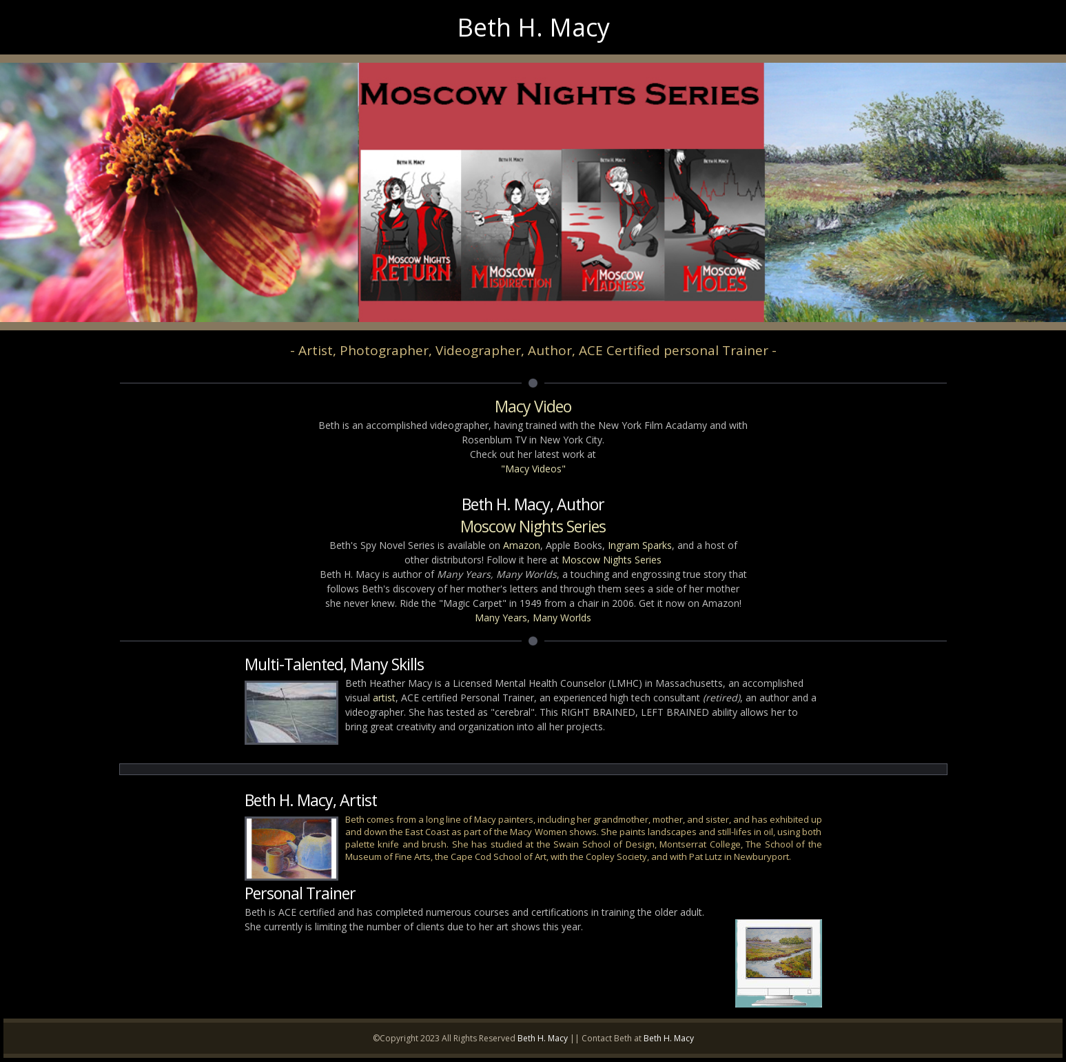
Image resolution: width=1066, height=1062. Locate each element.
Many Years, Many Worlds (533, 617)
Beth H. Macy (542, 1038)
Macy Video (533, 406)
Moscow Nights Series (533, 526)
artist (384, 697)
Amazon (521, 545)
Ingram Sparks (640, 545)
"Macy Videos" (533, 468)
